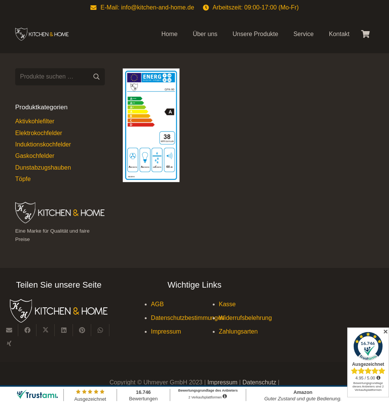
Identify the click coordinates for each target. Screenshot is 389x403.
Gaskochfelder (34, 156)
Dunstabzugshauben (43, 167)
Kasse (227, 304)
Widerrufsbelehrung (245, 318)
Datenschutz (260, 382)
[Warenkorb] (365, 34)
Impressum (166, 331)
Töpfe (23, 179)
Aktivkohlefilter (34, 121)
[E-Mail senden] (9, 330)
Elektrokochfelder (38, 133)
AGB (157, 304)
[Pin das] (82, 330)
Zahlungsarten (238, 331)
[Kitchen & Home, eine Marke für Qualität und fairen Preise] (42, 34)
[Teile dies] (27, 330)
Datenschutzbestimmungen (188, 318)
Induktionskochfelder (43, 144)
